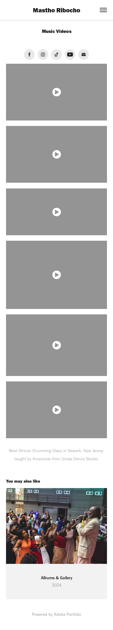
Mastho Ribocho (56, 10)
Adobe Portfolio (67, 614)
